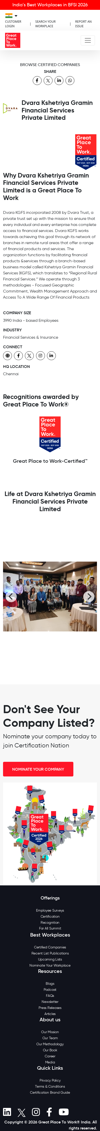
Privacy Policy (50, 1080)
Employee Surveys (50, 910)
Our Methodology (49, 1044)
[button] (7, 1112)
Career (50, 1056)
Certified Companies (50, 947)
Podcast (50, 990)
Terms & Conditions (50, 1086)
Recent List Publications (50, 953)
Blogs (50, 983)
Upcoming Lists (50, 959)
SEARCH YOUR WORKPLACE (45, 23)
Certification (50, 916)
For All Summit (50, 928)
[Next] (88, 596)
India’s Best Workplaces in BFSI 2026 (50, 5)
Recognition (50, 922)
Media (50, 1062)
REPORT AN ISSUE (83, 23)
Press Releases (50, 1008)
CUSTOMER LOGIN (13, 23)
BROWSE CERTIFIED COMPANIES (50, 64)
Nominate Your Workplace (49, 965)
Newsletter (50, 1002)
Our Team (50, 1038)
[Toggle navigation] (88, 40)
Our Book (50, 1050)
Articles (50, 1014)
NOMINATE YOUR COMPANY (38, 769)
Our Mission (50, 1032)
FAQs (50, 996)
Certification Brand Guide (50, 1092)
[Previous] (11, 596)
